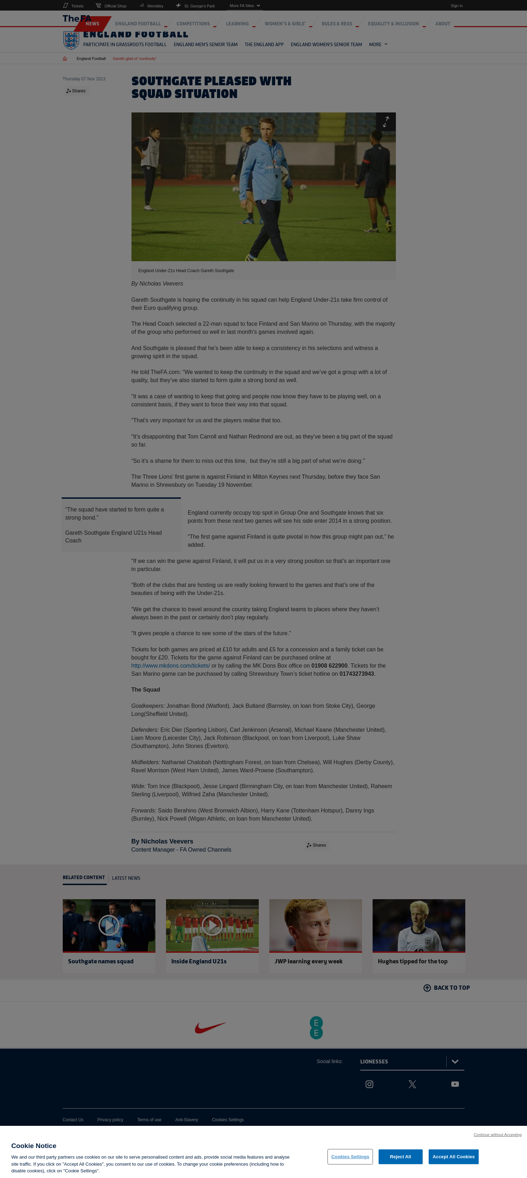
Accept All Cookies (454, 1158)
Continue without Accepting (498, 1137)
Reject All (400, 1158)
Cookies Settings (350, 1158)
